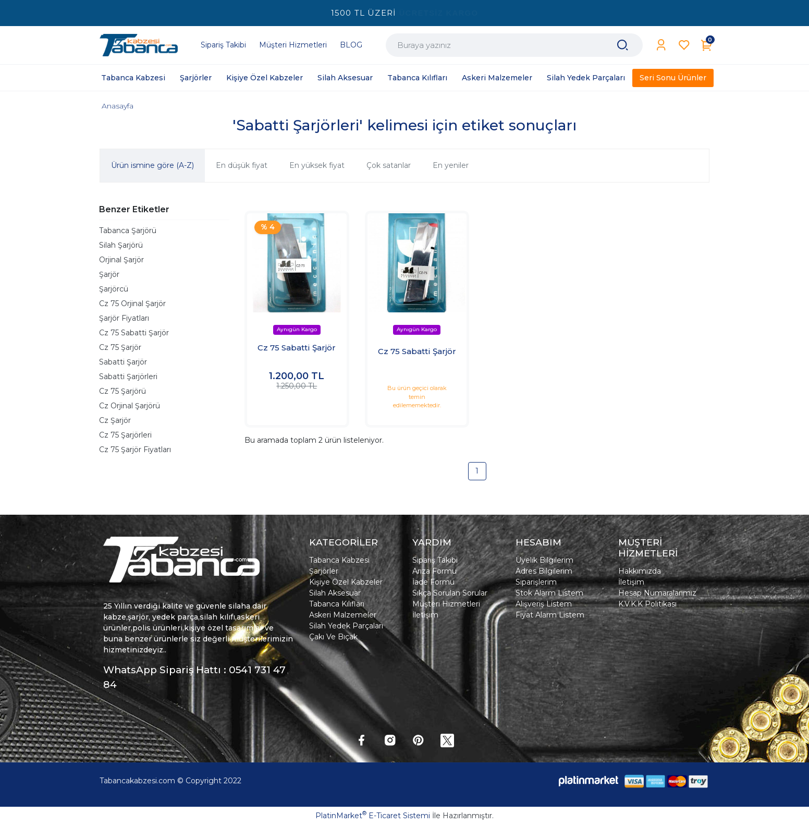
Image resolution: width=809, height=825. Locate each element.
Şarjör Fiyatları (124, 318)
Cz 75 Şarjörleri (125, 435)
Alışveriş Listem (544, 604)
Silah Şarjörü (121, 245)
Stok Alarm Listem (549, 593)
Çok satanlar (388, 165)
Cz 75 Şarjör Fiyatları (135, 449)
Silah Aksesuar (335, 593)
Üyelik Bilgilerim (544, 560)
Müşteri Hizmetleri (446, 604)
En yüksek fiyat (317, 165)
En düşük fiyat (241, 165)
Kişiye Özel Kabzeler (346, 582)
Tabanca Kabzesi (339, 560)
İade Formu (433, 582)
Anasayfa (117, 106)
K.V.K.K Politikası (647, 604)
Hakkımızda (639, 571)
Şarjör (109, 274)
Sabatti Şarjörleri (128, 376)
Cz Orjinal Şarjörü (129, 405)
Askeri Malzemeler (342, 615)
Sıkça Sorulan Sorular (449, 593)
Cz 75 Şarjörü (122, 391)
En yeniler (451, 165)
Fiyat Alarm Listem (550, 615)
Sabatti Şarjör (123, 362)
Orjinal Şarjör (121, 259)
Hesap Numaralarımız (657, 593)
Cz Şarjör (115, 420)
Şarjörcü (113, 289)
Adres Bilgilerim (544, 571)
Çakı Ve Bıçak (333, 636)
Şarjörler (323, 571)
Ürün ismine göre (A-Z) (152, 165)
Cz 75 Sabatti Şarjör (134, 332)
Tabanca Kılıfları (336, 604)
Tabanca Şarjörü (127, 230)
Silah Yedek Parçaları (346, 625)
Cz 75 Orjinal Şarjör (132, 303)
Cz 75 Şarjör (120, 347)
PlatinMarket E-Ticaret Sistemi (372, 815)
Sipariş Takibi (435, 560)
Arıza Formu (434, 571)
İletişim (425, 615)
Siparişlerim (536, 582)
